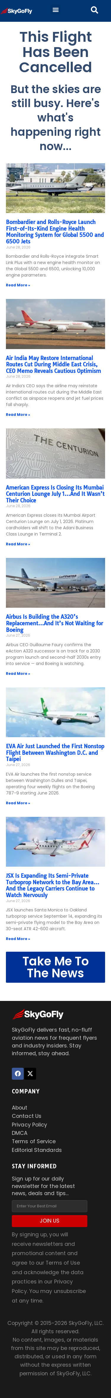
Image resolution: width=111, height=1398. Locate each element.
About (20, 1107)
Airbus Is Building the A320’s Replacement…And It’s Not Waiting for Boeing (54, 623)
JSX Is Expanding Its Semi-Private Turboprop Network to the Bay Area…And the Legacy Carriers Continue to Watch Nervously (52, 885)
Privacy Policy (29, 1124)
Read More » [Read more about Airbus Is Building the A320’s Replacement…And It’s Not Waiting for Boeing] (18, 673)
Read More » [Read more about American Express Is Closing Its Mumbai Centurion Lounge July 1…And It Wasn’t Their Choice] (18, 544)
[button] (55, 9)
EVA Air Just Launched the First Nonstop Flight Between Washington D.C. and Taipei (55, 753)
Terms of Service (34, 1141)
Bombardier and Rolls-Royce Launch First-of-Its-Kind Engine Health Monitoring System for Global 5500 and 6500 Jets (55, 232)
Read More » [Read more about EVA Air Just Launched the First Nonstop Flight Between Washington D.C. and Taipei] (18, 803)
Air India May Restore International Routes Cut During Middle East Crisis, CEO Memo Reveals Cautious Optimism (53, 364)
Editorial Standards (37, 1150)
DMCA (20, 1133)
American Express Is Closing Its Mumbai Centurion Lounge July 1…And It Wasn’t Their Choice (55, 494)
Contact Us (26, 1116)
